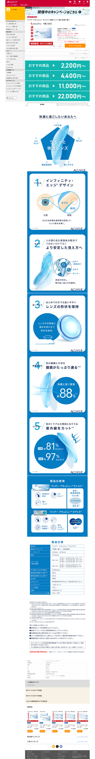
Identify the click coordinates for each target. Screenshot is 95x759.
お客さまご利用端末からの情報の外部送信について (79, 756)
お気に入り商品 (30, 754)
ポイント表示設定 (45, 758)
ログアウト (11, 98)
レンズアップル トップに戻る (81, 50)
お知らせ (8, 61)
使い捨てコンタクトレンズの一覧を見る (79, 53)
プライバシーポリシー (11, 75)
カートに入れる (75, 45)
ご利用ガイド (9, 53)
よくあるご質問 (9, 64)
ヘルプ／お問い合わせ (11, 59)
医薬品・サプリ (36, 7)
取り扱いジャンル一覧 (32, 758)
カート (42, 754)
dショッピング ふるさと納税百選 (13, 86)
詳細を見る (30, 731)
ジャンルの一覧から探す (11, 37)
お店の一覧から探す (10, 34)
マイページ (43, 756)
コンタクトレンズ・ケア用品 (46, 7)
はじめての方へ (9, 67)
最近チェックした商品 (32, 756)
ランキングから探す (10, 45)
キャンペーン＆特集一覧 (11, 26)
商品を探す (29, 752)
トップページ (28, 7)
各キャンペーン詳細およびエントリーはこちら (68, 35)
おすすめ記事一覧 (45, 752)
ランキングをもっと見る (82, 736)
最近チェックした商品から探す (13, 40)
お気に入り (60, 46)
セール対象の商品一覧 (11, 23)
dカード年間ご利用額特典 (12, 56)
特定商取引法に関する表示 (12, 78)
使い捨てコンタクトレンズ (59, 7)
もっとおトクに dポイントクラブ (13, 88)
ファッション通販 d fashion (12, 91)
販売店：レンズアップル (80, 25)
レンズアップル (30, 685)
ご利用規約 (8, 72)
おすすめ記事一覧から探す (12, 48)
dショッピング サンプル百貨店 (13, 83)
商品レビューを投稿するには (81, 57)
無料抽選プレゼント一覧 (11, 29)
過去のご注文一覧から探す (12, 42)
